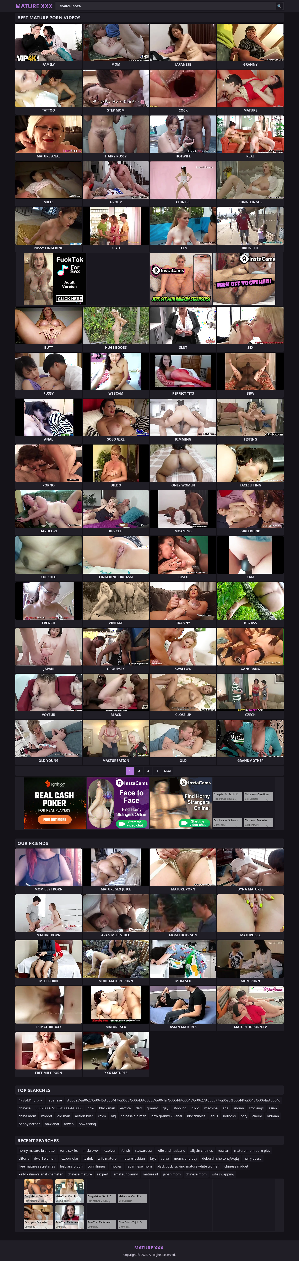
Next (168, 771)
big (113, 1116)
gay (165, 1108)
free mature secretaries (37, 1166)
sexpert (102, 1174)
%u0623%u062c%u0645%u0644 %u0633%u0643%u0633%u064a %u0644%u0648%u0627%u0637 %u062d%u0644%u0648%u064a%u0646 (173, 1100)
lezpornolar (69, 1158)
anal (226, 1108)
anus (214, 1116)
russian (223, 1150)
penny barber (29, 1124)
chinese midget (236, 1166)
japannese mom (139, 1166)
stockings (256, 1108)
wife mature (107, 1158)
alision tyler (84, 1116)
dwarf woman (45, 1158)
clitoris (24, 1158)
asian (273, 1108)
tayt (153, 1158)
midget (46, 1116)
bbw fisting (87, 1124)
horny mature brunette (37, 1150)
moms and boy (185, 1158)
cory (244, 1116)
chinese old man (133, 1116)
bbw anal (52, 1124)
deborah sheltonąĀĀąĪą (220, 1158)
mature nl (150, 1174)
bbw (90, 1108)
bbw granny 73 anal (166, 1116)
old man (63, 1116)
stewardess (143, 1150)
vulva (165, 1158)
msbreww (91, 1150)
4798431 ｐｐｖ (31, 1100)
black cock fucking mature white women (188, 1166)
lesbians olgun (71, 1166)
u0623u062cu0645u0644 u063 (59, 1108)
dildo (195, 1108)
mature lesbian (133, 1158)
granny (152, 1108)
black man (107, 1108)
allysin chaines (201, 1150)
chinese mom (196, 1174)
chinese (25, 1108)
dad (139, 1108)
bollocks (229, 1116)
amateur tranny (125, 1174)
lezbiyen (109, 1150)
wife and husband (171, 1150)
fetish (125, 1150)
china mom (27, 1116)
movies (116, 1166)
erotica (125, 1108)
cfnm (102, 1116)
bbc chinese (196, 1116)
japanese (55, 1100)
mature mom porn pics (252, 1150)
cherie (257, 1116)
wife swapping (223, 1174)
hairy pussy (252, 1158)
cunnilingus (97, 1166)
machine (211, 1108)
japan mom (172, 1174)
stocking (179, 1108)
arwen (69, 1124)
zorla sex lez (69, 1150)
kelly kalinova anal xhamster (41, 1174)
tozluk (88, 1158)
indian (239, 1108)
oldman (273, 1116)
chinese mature (80, 1174)
